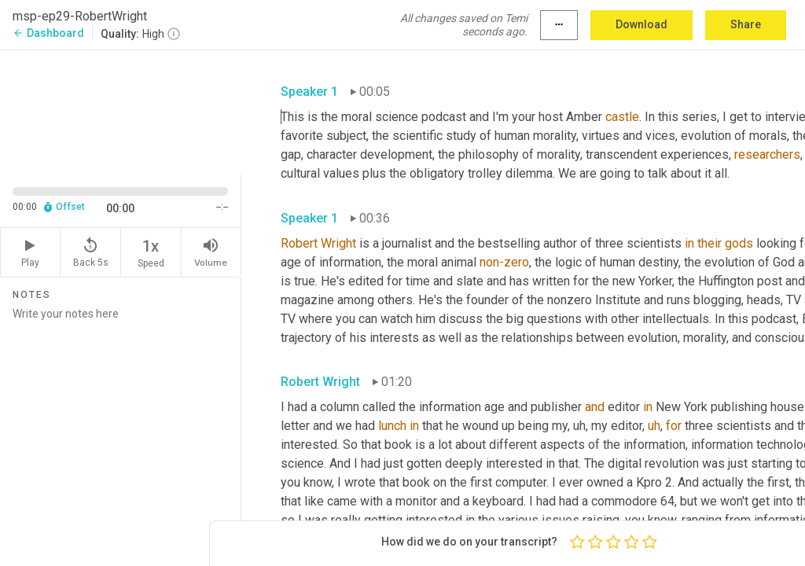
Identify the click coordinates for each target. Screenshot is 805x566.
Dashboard (48, 33)
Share (745, 24)
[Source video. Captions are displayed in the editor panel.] (120, 110)
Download (641, 24)
